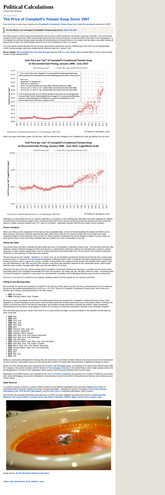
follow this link (69, 30)
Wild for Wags (70, 397)
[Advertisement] (59, 487)
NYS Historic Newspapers (30, 391)
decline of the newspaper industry (54, 368)
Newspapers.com (11, 391)
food (28, 481)
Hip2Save (59, 397)
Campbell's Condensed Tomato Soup (56, 24)
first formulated (34, 259)
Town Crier (54, 391)
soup (41, 481)
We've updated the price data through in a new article (46, 52)
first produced (89, 24)
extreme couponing (61, 374)
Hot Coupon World (20, 397)
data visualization (17, 481)
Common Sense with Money (41, 397)
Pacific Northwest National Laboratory (32, 473)
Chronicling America (98, 389)
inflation (34, 481)
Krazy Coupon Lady (92, 397)
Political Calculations (28, 7)
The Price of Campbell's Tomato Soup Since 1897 (46, 19)
